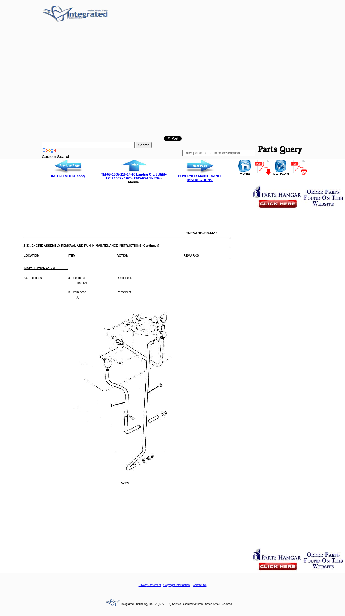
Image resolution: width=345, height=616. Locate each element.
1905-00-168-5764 (147, 178)
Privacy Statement (150, 585)
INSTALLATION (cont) (68, 176)
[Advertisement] (51, 80)
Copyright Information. (176, 585)
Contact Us (199, 585)
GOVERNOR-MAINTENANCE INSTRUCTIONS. (200, 178)
